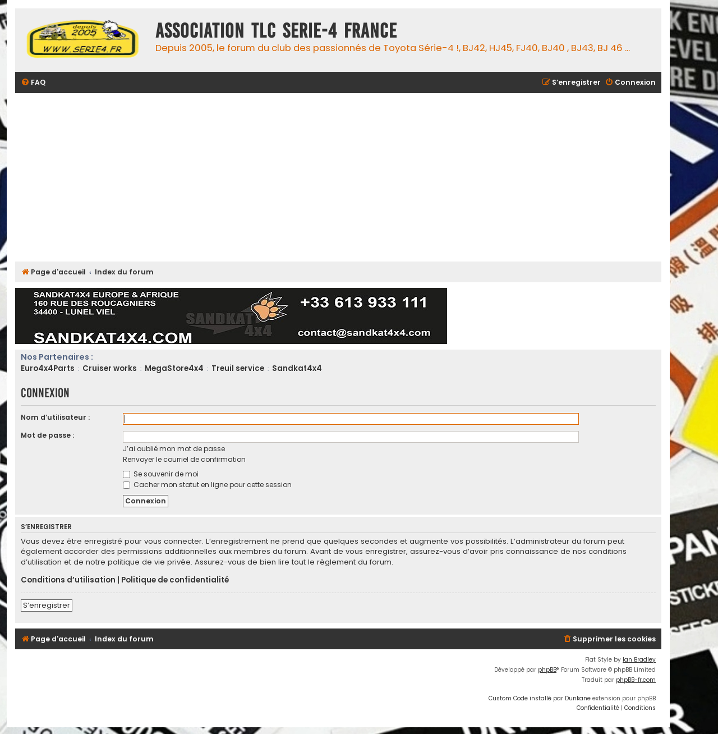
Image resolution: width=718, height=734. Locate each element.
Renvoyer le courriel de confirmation (184, 459)
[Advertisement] (351, 177)
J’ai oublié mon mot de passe (174, 448)
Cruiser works (109, 368)
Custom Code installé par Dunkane (540, 698)
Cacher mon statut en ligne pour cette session (207, 484)
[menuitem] (33, 82)
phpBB (547, 670)
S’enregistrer (46, 605)
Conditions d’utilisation (68, 580)
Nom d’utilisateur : (55, 417)
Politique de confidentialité (175, 580)
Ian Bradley (639, 659)
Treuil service (237, 368)
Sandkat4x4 (297, 368)
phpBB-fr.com (636, 680)
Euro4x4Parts (48, 368)
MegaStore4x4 (174, 368)
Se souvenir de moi (161, 474)
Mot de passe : (47, 435)
